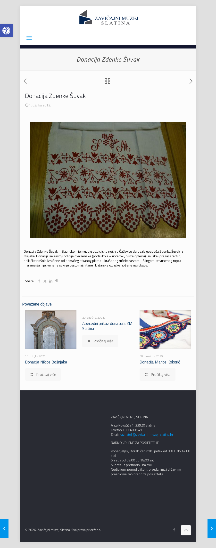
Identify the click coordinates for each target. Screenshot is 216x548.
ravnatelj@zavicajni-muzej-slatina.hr (146, 434)
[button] (6, 30)
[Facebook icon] (174, 529)
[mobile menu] (29, 38)
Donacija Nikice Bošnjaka (46, 362)
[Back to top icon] (186, 530)
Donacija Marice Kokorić (160, 362)
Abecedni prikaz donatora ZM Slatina (107, 326)
